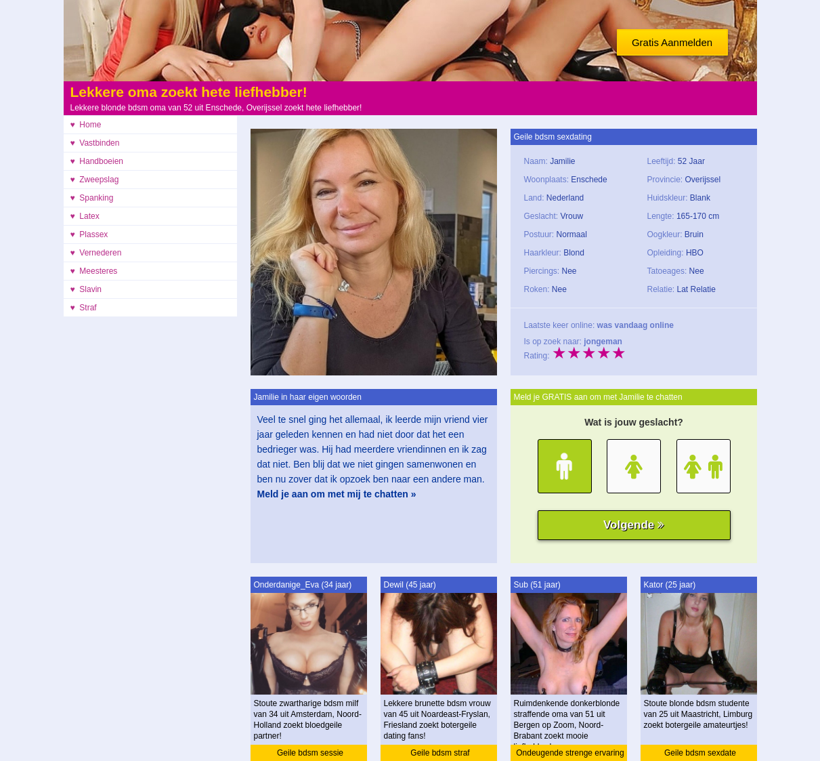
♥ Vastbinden (95, 143)
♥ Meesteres (94, 271)
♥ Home (86, 124)
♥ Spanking (92, 198)
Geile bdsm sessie (310, 753)
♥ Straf (83, 307)
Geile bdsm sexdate (700, 753)
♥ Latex (85, 216)
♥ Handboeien (97, 161)
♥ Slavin (86, 289)
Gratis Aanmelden (672, 42)
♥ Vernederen (96, 253)
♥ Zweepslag (94, 179)
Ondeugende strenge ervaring (570, 753)
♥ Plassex (89, 234)
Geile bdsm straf (439, 753)
